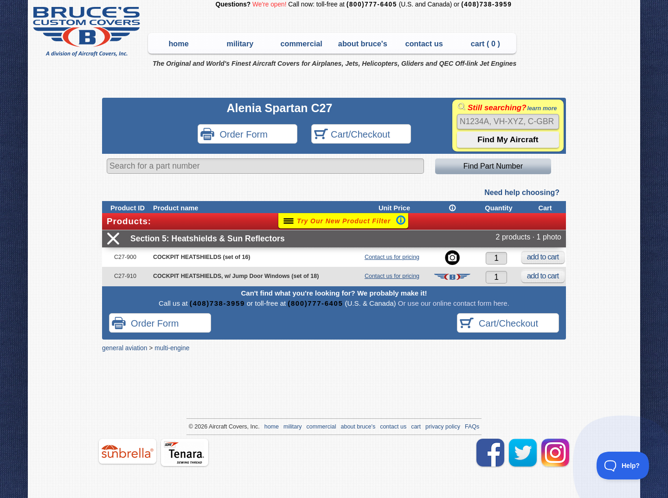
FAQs (472, 426)
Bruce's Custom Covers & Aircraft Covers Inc (87, 31)
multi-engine (171, 348)
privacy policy (442, 426)
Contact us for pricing (392, 257)
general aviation (124, 348)
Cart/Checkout (352, 135)
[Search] (508, 121)
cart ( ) (485, 43)
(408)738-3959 (486, 4)
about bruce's (362, 43)
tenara (184, 452)
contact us (424, 43)
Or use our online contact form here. (452, 303)
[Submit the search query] (508, 140)
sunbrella (127, 451)
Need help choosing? (521, 192)
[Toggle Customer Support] (623, 465)
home (178, 43)
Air (212, 426)
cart (416, 426)
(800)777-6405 (372, 4)
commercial (301, 43)
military (239, 43)
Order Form (233, 135)
